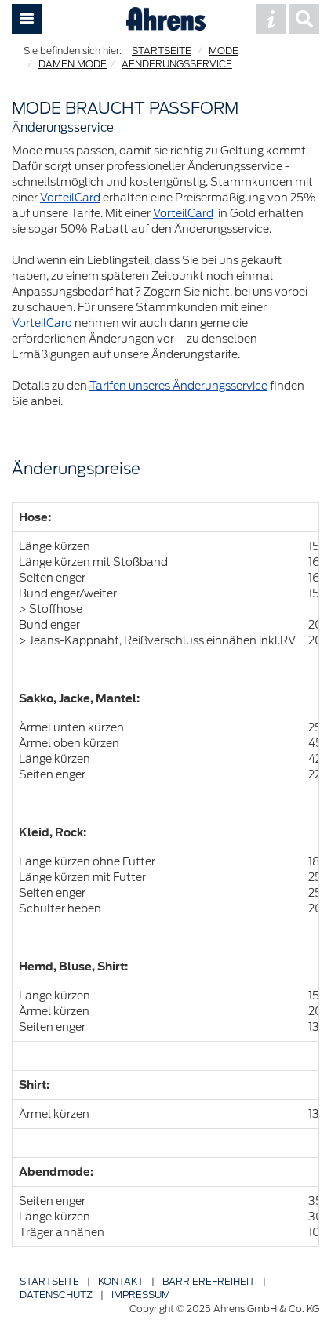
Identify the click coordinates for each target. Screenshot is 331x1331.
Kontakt (121, 1281)
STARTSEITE (161, 50)
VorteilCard (70, 197)
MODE (223, 50)
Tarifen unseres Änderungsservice (178, 386)
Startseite (49, 1281)
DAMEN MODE (72, 64)
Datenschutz (56, 1294)
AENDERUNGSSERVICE (177, 64)
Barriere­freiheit (208, 1281)
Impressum (140, 1294)
